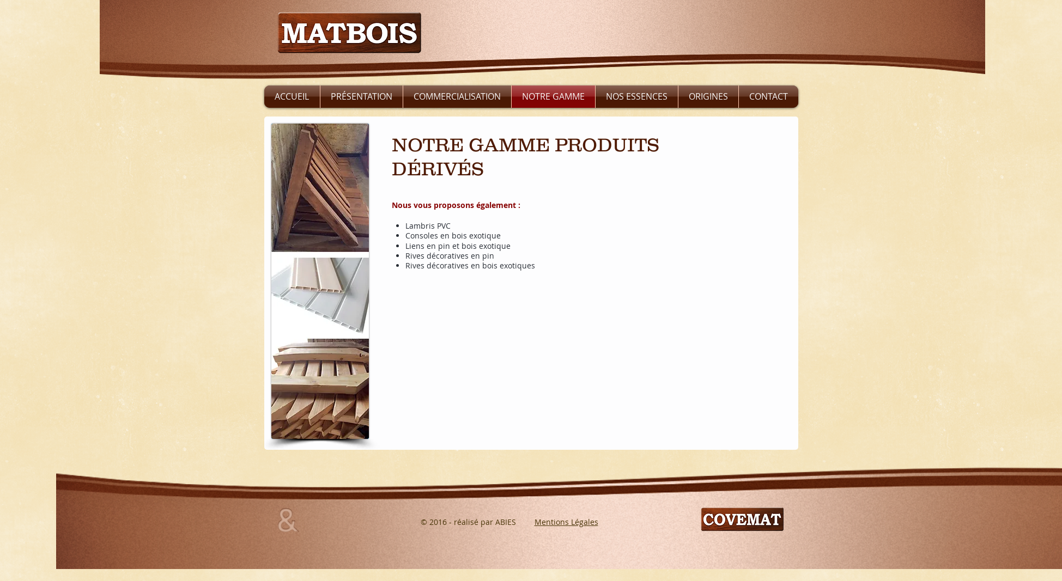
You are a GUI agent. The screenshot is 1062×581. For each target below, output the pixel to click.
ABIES (505, 522)
